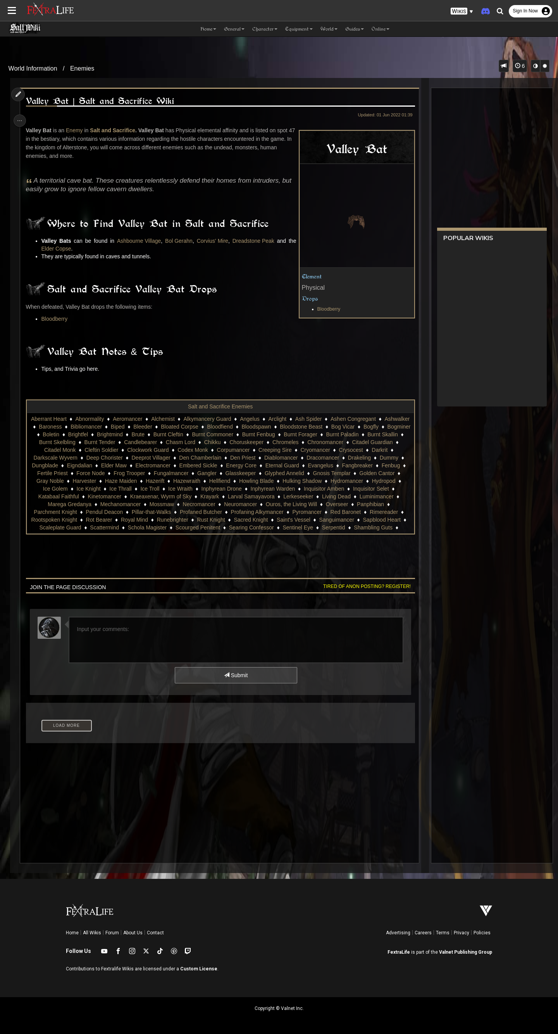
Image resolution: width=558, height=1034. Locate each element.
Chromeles (329, 442)
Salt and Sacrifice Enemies (220, 406)
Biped (146, 427)
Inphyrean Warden (315, 489)
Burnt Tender (143, 442)
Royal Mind (175, 520)
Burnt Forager (335, 434)
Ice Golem (98, 489)
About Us (133, 932)
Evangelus (347, 465)
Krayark (253, 496)
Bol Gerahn (177, 241)
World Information (33, 68)
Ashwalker (46, 427)
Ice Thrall (163, 489)
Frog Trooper (164, 473)
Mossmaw (200, 504)
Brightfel (113, 434)
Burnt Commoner (248, 434)
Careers (423, 932)
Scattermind (150, 527)
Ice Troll (192, 489)
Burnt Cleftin (204, 434)
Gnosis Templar (367, 473)
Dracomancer (348, 458)
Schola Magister (193, 527)
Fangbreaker (384, 465)
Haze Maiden (163, 481)
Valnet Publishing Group (465, 952)
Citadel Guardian (51, 450)
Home (72, 932)
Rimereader (50, 520)
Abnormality (102, 419)
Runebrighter (214, 520)
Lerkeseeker (341, 496)
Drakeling (385, 458)
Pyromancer (343, 512)
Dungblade (72, 465)
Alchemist (175, 419)
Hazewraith (229, 481)
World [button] (329, 29)
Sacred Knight (292, 520)
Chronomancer (369, 442)
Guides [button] (354, 29)
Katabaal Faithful (102, 496)
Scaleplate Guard (107, 527)
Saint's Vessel (335, 520)
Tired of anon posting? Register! (364, 586)
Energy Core (268, 465)
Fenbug (54, 473)
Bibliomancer (114, 427)
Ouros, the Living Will (330, 504)
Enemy (76, 130)
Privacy (461, 932)
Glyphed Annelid (319, 473)
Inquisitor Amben (366, 489)
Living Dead (379, 496)
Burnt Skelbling (101, 442)
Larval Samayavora (294, 496)
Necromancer (238, 504)
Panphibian (47, 512)
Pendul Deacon (140, 512)
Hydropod (65, 489)
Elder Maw (140, 465)
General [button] (234, 29)
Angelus (262, 419)
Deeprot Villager (176, 458)
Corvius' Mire (210, 241)
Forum (112, 932)
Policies (482, 932)
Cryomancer (352, 450)
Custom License (198, 969)
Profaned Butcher (237, 512)
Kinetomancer (148, 496)
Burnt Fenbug (293, 434)
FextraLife (399, 952)
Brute (173, 434)
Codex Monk (229, 450)
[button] (462, 11)
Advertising (398, 932)
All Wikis (92, 932)
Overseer (376, 504)
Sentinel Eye (344, 527)
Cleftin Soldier (138, 450)
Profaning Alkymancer (293, 512)
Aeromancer (139, 419)
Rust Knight (252, 520)
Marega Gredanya (109, 504)
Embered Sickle (225, 465)
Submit (235, 675)
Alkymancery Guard (219, 419)
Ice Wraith (223, 489)
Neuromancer (279, 504)
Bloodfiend (248, 427)
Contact (155, 932)
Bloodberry (325, 309)
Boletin (86, 434)
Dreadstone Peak (251, 241)
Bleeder (171, 427)
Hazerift (197, 481)
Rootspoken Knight (95, 520)
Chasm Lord (224, 442)
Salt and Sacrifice (115, 130)
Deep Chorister (130, 458)
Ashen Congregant (365, 419)
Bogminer (57, 434)
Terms (443, 932)
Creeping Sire (312, 450)
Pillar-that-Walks (187, 512)
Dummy (40, 465)
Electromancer (179, 465)
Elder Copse (59, 249)
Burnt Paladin (377, 434)
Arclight (290, 419)
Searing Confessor (298, 527)
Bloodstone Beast (329, 427)
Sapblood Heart (58, 527)
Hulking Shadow (344, 481)
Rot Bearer (140, 520)
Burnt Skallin (59, 442)
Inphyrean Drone (264, 489)
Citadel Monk (97, 450)
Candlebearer (184, 442)
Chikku (256, 442)
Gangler (242, 473)
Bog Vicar (370, 427)
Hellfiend (261, 481)
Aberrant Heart (61, 419)
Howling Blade (298, 481)
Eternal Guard (309, 465)
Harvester (126, 481)
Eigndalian (106, 465)
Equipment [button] (299, 29)
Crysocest (387, 450)
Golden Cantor (52, 481)
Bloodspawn (284, 427)
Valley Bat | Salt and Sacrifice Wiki (102, 101)
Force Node (126, 473)
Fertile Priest (87, 473)
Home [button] (208, 29)
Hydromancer (389, 481)
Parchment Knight (91, 512)
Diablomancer (306, 458)
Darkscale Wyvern (81, 458)
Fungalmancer (206, 473)
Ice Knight (131, 489)
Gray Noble (92, 481)
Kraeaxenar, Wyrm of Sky (204, 496)
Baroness (78, 427)
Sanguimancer (377, 520)
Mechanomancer (159, 504)
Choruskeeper (291, 442)
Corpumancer (269, 450)
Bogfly (399, 427)
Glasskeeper (275, 473)
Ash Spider (320, 419)
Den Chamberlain (226, 458)
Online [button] (380, 29)
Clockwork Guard (184, 450)
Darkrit (42, 458)
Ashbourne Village (138, 241)
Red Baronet (382, 512)
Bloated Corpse (208, 427)
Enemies (82, 68)
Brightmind (145, 434)
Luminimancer (61, 504)
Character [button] (264, 29)
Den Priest (268, 458)
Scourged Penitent (244, 527)
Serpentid (380, 527)
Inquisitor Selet (55, 496)
